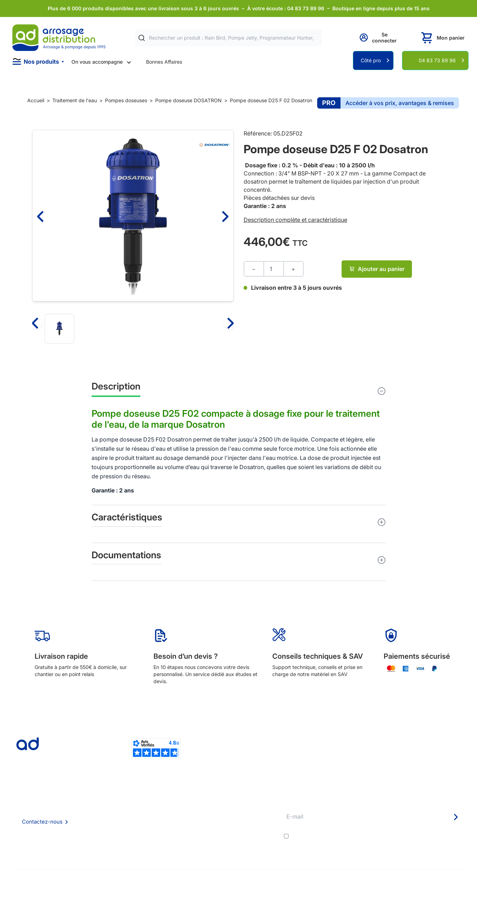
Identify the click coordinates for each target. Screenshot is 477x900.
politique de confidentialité (430, 836)
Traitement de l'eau (74, 100)
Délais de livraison (228, 801)
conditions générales (353, 836)
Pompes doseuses (126, 100)
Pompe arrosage (227, 849)
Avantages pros (226, 820)
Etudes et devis (225, 810)
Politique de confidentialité (141, 839)
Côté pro (371, 60)
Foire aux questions (133, 810)
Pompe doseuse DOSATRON (188, 100)
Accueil (35, 100)
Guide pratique (225, 829)
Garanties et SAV (227, 839)
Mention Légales (130, 829)
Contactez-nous (42, 821)
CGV (116, 820)
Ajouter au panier (377, 268)
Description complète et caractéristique (295, 219)
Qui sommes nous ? (133, 800)
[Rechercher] (141, 38)
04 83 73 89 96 (437, 60)
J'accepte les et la (377, 836)
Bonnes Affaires (164, 62)
